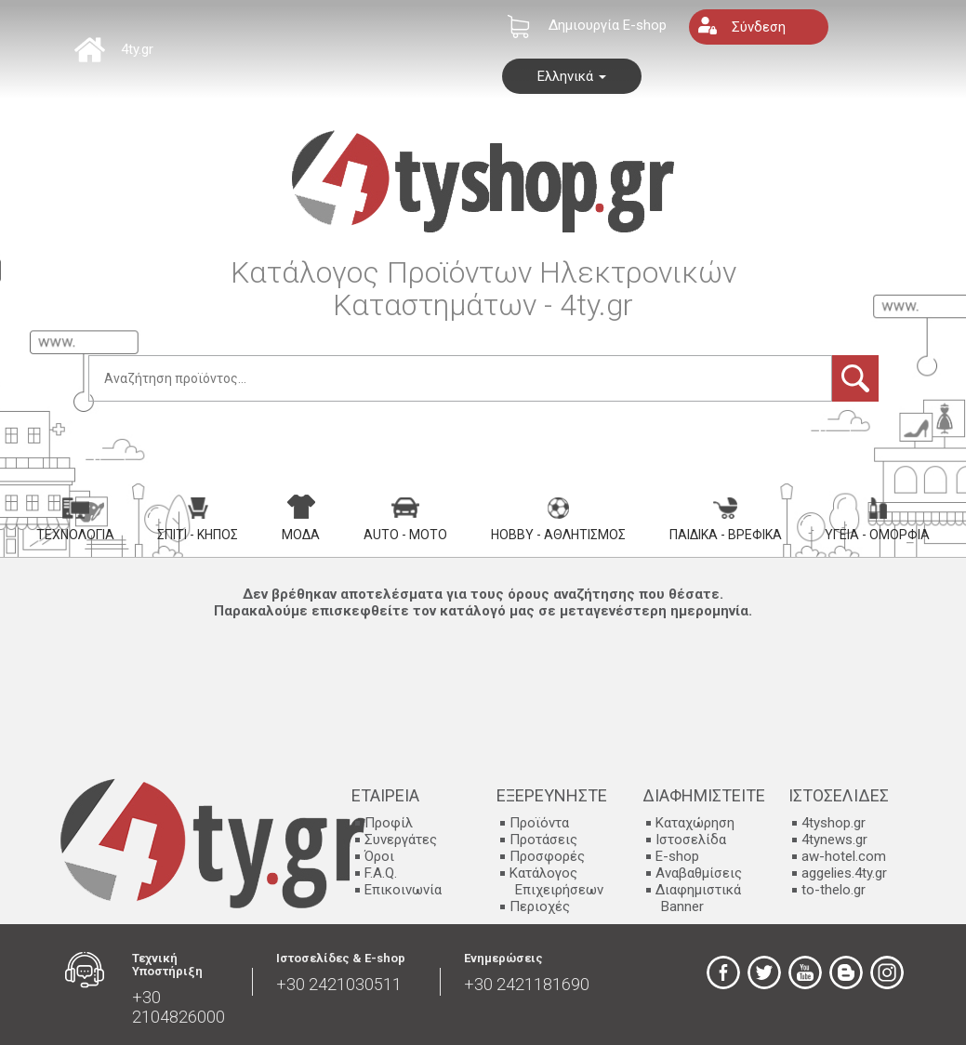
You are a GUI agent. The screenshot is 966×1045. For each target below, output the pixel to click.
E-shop (677, 856)
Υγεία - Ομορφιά (877, 519)
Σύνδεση (759, 27)
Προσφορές (547, 856)
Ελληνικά (571, 76)
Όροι (379, 856)
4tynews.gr (834, 839)
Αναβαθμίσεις (698, 873)
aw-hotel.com (843, 856)
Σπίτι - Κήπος (197, 519)
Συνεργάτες (400, 839)
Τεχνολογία (75, 519)
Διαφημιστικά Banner (698, 898)
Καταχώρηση (694, 822)
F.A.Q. (380, 873)
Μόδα (301, 518)
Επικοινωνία (403, 889)
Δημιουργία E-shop (608, 25)
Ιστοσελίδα (690, 839)
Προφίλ (388, 822)
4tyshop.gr (833, 822)
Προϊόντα (539, 822)
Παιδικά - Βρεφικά (725, 519)
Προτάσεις (543, 839)
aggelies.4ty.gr (844, 873)
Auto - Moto (405, 519)
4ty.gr (137, 49)
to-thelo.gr (833, 889)
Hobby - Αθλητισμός (558, 519)
